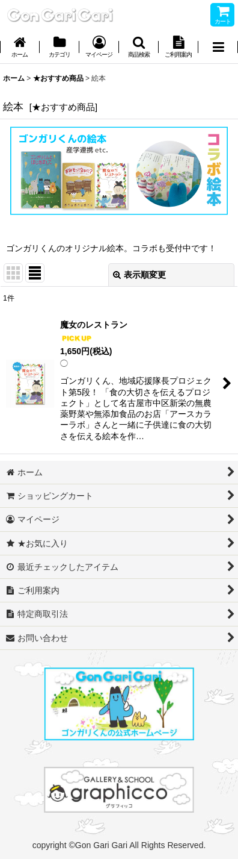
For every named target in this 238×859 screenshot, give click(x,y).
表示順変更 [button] (139, 275)
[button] (139, 48)
